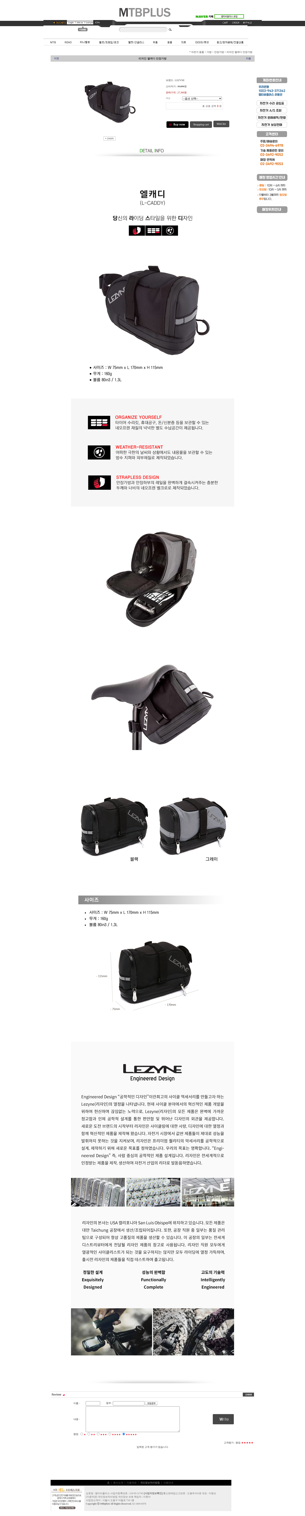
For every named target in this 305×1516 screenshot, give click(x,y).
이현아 (147, 1501)
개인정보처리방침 (108, 1501)
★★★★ (116, 1439)
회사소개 (118, 1487)
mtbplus (105, 1508)
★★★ (103, 1439)
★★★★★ (131, 1439)
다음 (248, 58)
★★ (93, 1439)
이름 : (76, 1403)
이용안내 (168, 1487)
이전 (56, 58)
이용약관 (131, 1487)
